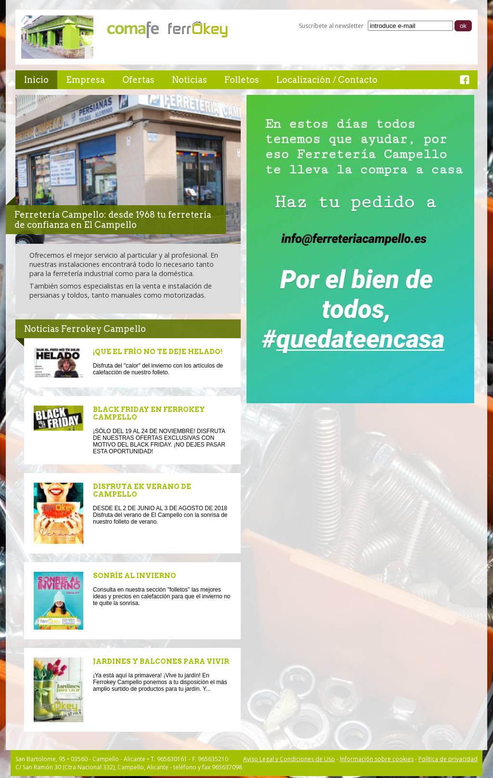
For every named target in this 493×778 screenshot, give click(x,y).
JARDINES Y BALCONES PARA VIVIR (161, 661)
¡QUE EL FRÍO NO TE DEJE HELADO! (157, 352)
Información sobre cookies (377, 759)
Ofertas (138, 80)
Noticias (189, 80)
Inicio (36, 80)
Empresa (85, 80)
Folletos (241, 80)
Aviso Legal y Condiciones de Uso (289, 759)
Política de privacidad (448, 759)
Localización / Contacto (326, 80)
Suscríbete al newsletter (331, 26)
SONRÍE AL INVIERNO (134, 576)
